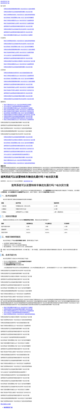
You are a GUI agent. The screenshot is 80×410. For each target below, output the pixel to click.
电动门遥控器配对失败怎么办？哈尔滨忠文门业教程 (18, 35)
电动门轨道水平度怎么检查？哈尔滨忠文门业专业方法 (19, 90)
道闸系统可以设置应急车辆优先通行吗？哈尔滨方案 (18, 26)
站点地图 (8, 404)
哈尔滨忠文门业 (5, 1)
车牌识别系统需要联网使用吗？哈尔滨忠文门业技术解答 (19, 8)
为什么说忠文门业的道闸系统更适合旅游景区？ (17, 55)
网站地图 (3, 404)
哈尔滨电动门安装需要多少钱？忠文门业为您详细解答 (19, 17)
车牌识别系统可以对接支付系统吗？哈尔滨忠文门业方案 (19, 61)
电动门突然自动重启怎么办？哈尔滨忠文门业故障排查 (19, 20)
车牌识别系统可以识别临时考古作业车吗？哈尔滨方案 (19, 29)
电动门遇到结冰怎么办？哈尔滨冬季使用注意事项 (17, 104)
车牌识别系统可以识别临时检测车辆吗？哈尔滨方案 (18, 11)
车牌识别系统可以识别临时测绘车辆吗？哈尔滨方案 (18, 96)
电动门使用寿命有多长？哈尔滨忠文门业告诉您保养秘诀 (19, 14)
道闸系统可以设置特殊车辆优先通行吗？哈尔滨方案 (18, 32)
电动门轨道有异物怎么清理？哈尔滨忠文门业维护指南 (19, 23)
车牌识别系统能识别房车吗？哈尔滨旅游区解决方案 (18, 72)
